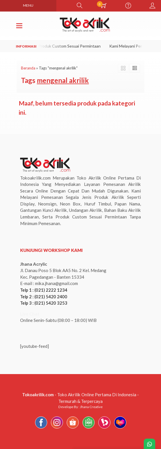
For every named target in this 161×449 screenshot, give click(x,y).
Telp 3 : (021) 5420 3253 (43, 302)
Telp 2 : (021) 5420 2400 (43, 296)
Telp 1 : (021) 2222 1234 (43, 290)
